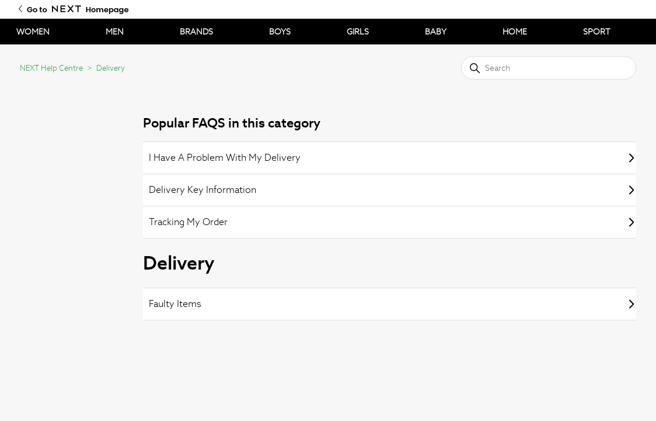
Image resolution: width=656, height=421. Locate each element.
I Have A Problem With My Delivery (392, 157)
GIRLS (358, 31)
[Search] (548, 68)
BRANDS (196, 31)
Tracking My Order (392, 222)
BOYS (280, 31)
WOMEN (33, 31)
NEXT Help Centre (51, 68)
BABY (435, 31)
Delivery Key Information (392, 190)
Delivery (110, 68)
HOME (515, 31)
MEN (115, 31)
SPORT (596, 31)
